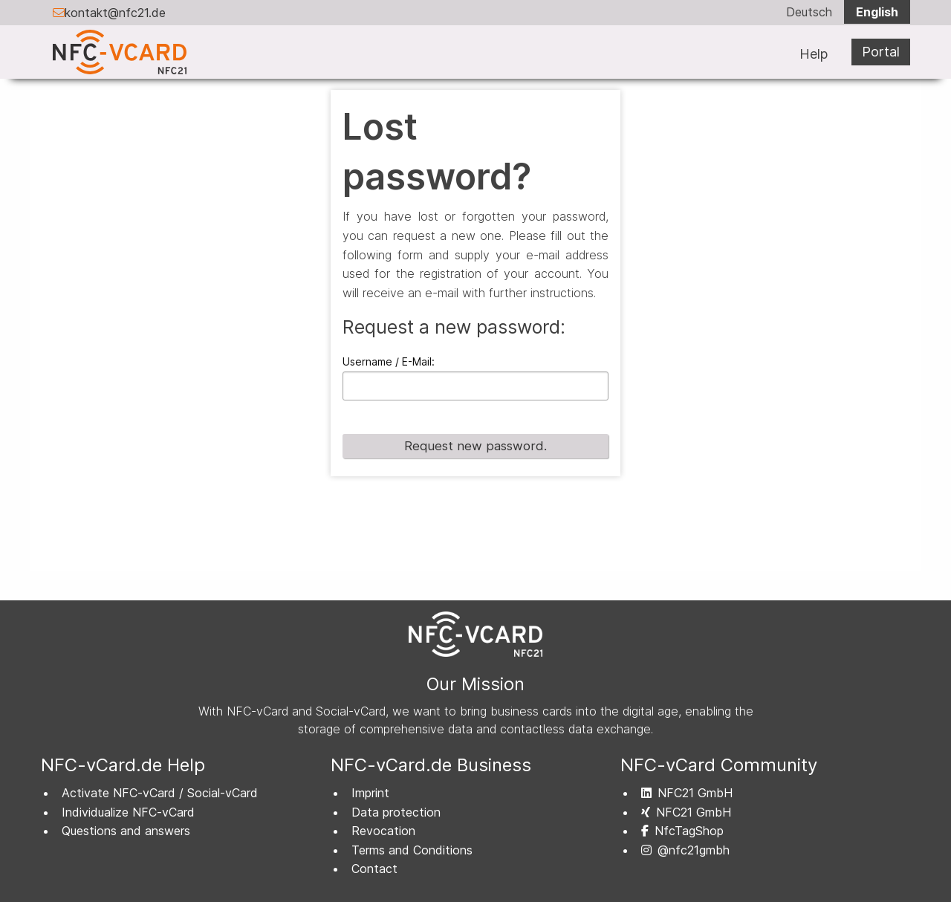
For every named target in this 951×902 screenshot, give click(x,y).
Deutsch (809, 11)
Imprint (370, 792)
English (877, 11)
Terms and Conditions (412, 850)
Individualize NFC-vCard (128, 812)
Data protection (396, 812)
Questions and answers (126, 830)
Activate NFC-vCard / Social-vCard (160, 792)
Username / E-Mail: (389, 361)
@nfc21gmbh (685, 850)
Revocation (383, 830)
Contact (374, 868)
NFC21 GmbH (687, 792)
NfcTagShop (682, 830)
